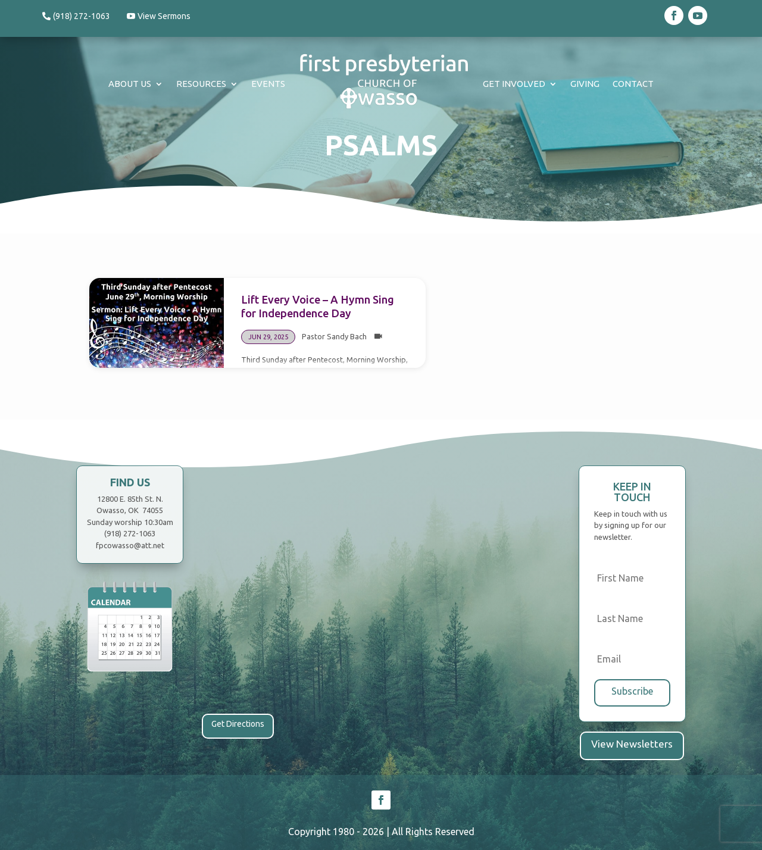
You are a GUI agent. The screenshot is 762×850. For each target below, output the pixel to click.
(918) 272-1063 (81, 16)
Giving (584, 84)
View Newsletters (632, 741)
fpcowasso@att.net (130, 545)
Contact (633, 84)
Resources (201, 84)
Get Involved (514, 84)
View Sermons (168, 16)
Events (268, 84)
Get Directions (237, 724)
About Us (129, 84)
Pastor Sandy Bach (334, 336)
